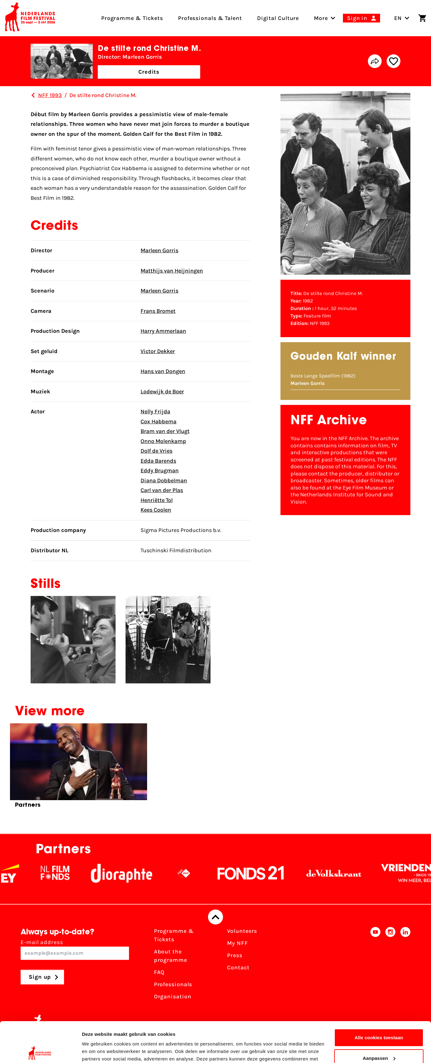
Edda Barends (158, 460)
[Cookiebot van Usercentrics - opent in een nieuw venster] (40, 1051)
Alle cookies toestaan (378, 997)
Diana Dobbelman (164, 480)
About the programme (170, 956)
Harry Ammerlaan (163, 330)
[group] (78, 768)
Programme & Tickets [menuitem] (132, 18)
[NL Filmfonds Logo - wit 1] (66, 873)
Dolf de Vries (156, 450)
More (321, 18)
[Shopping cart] (422, 18)
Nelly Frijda (155, 411)
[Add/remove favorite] (393, 61)
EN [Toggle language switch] (401, 18)
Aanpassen (379, 1017)
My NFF (237, 943)
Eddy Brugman (160, 470)
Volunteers (242, 931)
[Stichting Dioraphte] (133, 873)
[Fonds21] (262, 873)
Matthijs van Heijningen (172, 270)
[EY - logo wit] (21, 873)
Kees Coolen (156, 509)
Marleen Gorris (159, 250)
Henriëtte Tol (157, 500)
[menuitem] (320, 18)
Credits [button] (149, 71)
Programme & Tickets (174, 935)
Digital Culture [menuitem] (278, 18)
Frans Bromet (158, 311)
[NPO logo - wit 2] (195, 873)
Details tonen (96, 1050)
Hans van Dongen (163, 371)
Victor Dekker (158, 351)
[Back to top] (215, 917)
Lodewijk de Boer (162, 391)
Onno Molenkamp (163, 441)
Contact (238, 967)
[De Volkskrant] (345, 873)
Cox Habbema (158, 421)
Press (234, 955)
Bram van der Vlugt (165, 431)
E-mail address (75, 949)
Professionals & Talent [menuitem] (210, 18)
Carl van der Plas (162, 490)
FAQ (159, 972)
